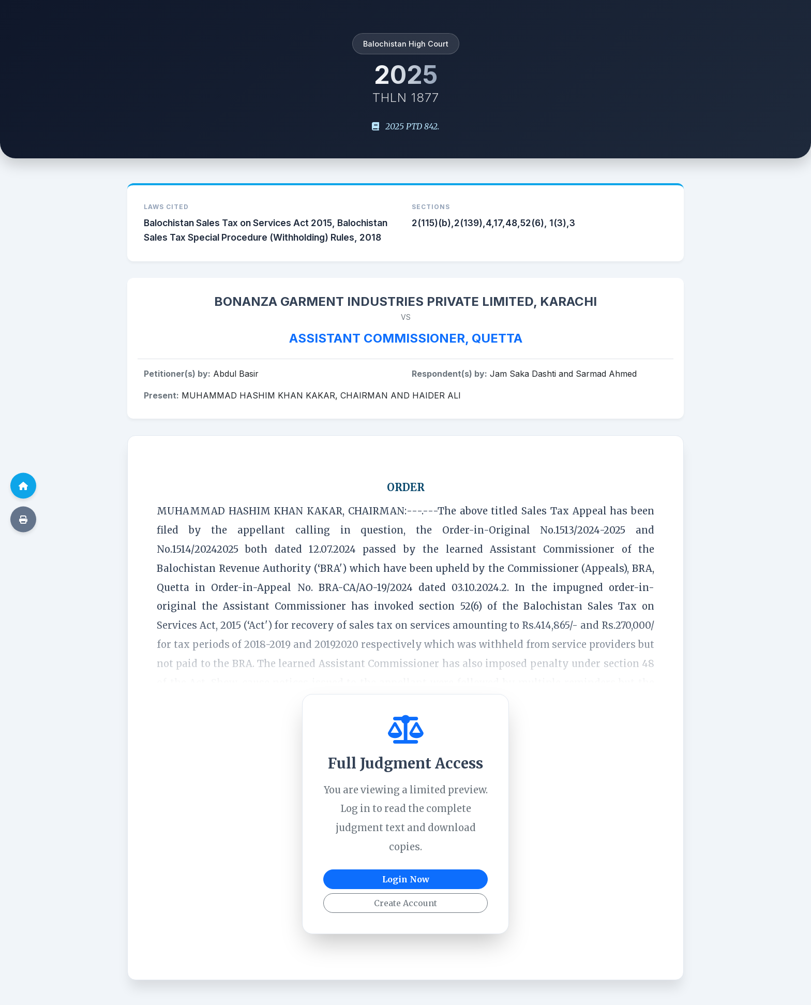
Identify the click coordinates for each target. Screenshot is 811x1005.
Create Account (405, 903)
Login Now (405, 879)
